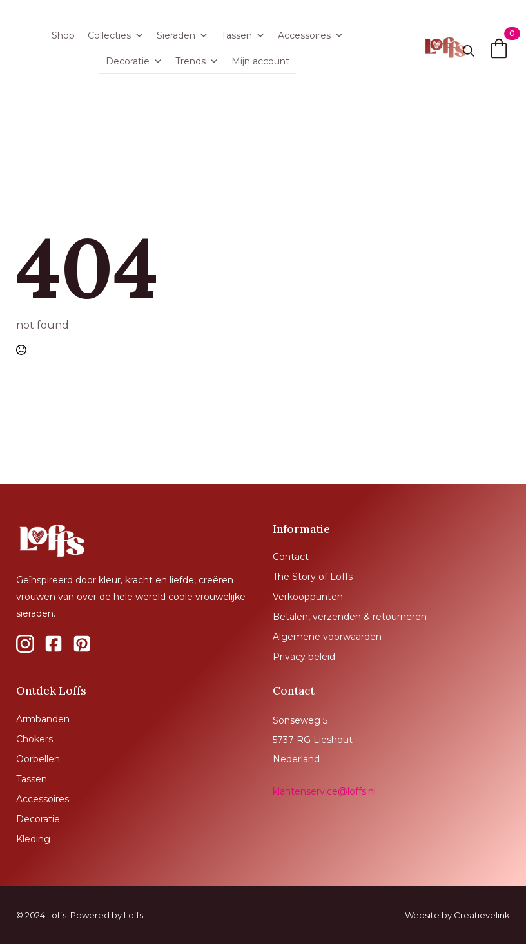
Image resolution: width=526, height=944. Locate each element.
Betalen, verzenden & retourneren (350, 616)
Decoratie (134, 61)
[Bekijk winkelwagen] (499, 48)
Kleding (33, 839)
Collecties (116, 35)
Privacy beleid (304, 656)
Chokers (34, 739)
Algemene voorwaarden (327, 636)
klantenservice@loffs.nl (324, 791)
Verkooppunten (308, 596)
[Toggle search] (468, 51)
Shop (63, 35)
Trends (197, 61)
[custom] (25, 644)
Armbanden (43, 719)
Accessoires (311, 35)
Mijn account (260, 61)
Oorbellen (38, 759)
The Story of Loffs (313, 577)
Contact (291, 557)
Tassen (243, 35)
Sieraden (182, 35)
